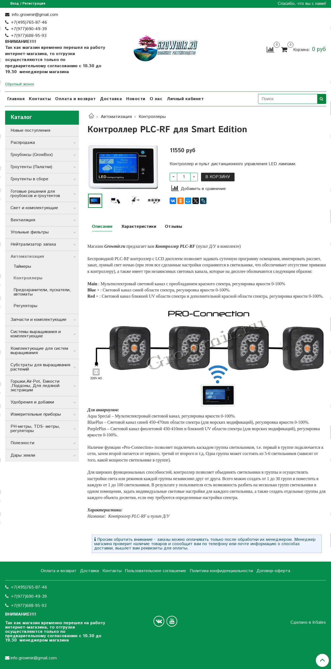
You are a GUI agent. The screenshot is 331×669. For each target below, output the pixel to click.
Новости (135, 99)
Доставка (111, 99)
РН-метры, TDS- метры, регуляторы (35, 428)
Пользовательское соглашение (155, 571)
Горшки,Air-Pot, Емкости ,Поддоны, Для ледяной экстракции (35, 385)
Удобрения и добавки (32, 402)
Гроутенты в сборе (29, 179)
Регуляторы (25, 306)
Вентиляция (23, 220)
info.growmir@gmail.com (34, 15)
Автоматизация (116, 117)
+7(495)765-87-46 (29, 22)
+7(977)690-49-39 (29, 29)
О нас (156, 99)
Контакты (40, 99)
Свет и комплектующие (34, 208)
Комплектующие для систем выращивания (39, 350)
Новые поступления (30, 130)
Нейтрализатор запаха (33, 244)
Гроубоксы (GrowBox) (32, 155)
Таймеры (22, 266)
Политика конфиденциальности (221, 571)
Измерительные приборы (36, 414)
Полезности (22, 443)
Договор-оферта (273, 571)
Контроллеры (152, 117)
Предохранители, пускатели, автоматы (42, 292)
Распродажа (23, 143)
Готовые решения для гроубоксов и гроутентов (35, 193)
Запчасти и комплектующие (38, 320)
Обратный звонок (19, 84)
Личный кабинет (185, 99)
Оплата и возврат (75, 99)
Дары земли (23, 455)
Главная (16, 99)
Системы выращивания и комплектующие (36, 334)
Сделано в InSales (308, 622)
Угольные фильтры (30, 232)
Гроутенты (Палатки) (31, 167)
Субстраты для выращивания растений (40, 367)
